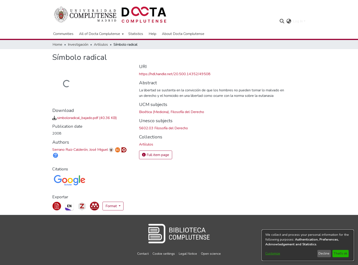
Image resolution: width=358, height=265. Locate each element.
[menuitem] (101, 34)
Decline (324, 253)
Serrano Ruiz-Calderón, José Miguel (80, 149)
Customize (272, 253)
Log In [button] (298, 21)
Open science (211, 254)
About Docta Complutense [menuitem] (183, 33)
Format (111, 206)
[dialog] (307, 245)
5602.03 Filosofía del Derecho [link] (163, 128)
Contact (143, 254)
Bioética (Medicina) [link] (154, 111)
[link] (84, 117)
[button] (282, 21)
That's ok (340, 253)
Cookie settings (164, 254)
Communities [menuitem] (63, 33)
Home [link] (57, 44)
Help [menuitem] (152, 33)
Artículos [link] (101, 44)
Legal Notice (188, 254)
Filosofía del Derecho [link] (187, 111)
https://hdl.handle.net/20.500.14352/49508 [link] (175, 74)
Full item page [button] (155, 154)
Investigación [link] (78, 44)
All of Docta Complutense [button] (99, 33)
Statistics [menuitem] (135, 33)
